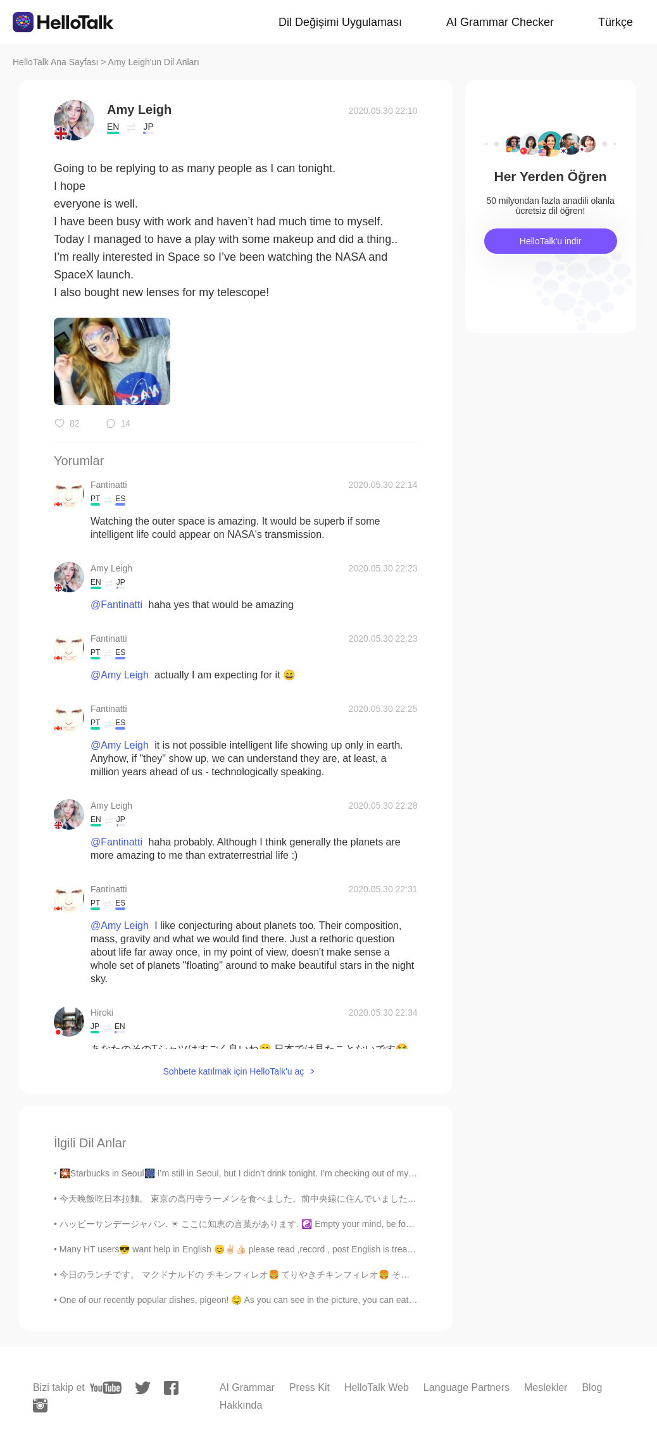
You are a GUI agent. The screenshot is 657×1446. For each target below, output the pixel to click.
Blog (592, 1387)
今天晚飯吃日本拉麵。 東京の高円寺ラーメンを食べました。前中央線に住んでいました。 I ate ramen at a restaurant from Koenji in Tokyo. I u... (343, 1199)
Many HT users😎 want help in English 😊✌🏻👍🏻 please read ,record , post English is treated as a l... (255, 1249)
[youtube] (106, 1387)
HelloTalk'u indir (551, 241)
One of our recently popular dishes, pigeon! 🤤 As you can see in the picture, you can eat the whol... (255, 1300)
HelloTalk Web (376, 1387)
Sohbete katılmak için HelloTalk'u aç (233, 1071)
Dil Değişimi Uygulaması (340, 22)
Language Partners (466, 1387)
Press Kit (309, 1387)
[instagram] (40, 1405)
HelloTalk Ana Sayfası (55, 62)
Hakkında (241, 1405)
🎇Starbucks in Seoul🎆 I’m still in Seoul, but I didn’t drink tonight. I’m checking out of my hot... (245, 1173)
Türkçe (615, 22)
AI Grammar (247, 1387)
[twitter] (143, 1388)
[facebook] (171, 1388)
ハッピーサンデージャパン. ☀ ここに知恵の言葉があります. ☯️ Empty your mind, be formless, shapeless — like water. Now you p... (320, 1224)
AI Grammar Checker (500, 22)
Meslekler (545, 1387)
